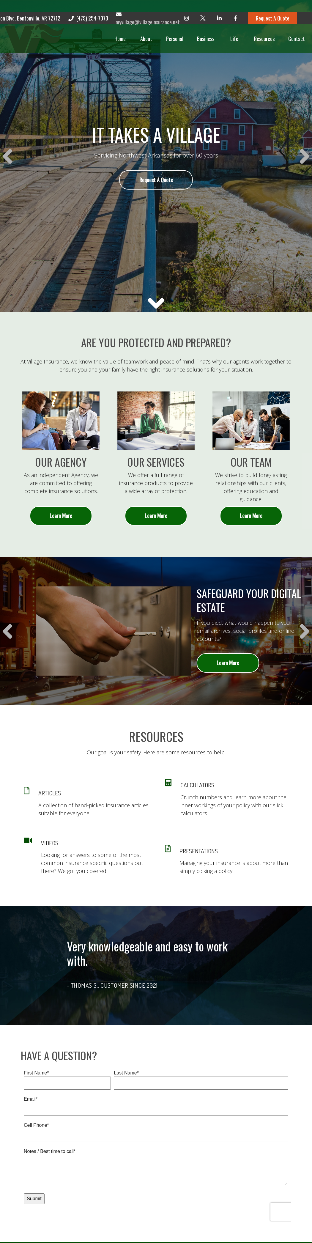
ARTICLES (49, 793)
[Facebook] (235, 6)
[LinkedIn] (219, 6)
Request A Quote (272, 6)
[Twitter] (202, 6)
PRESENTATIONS (198, 851)
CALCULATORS (197, 785)
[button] (110, 26)
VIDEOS (49, 843)
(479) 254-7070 (88, 6)
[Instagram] (186, 6)
